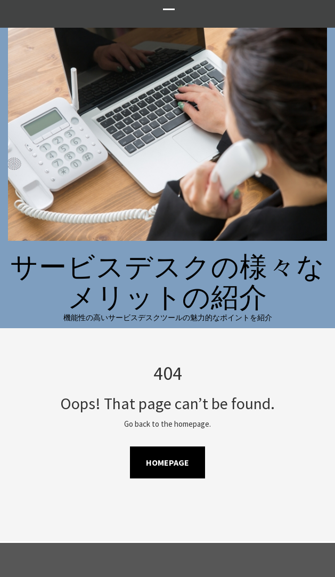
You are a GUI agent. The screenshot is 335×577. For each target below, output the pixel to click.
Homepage (167, 462)
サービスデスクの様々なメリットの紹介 (167, 281)
